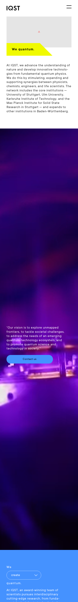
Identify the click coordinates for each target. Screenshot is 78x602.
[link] (17, 8)
